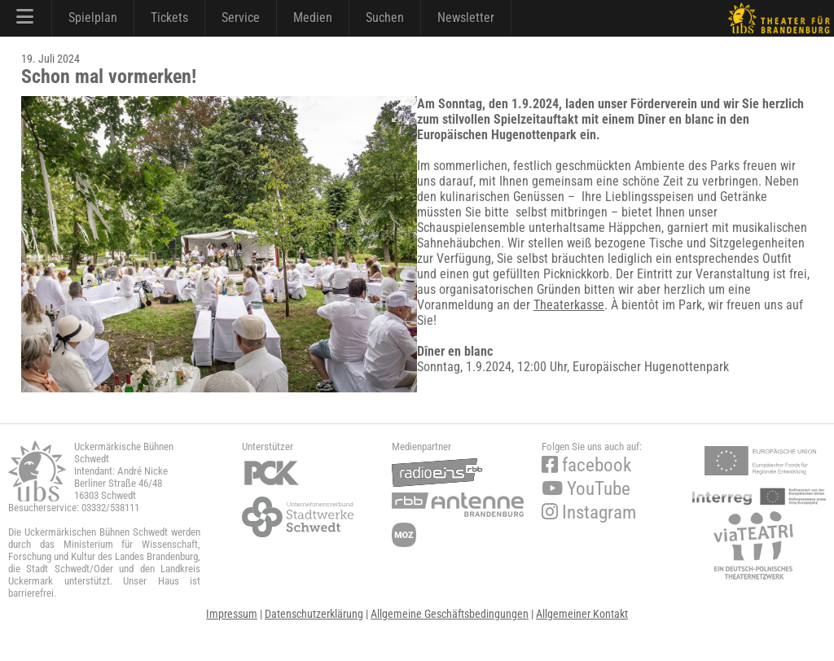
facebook (586, 465)
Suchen (385, 17)
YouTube (586, 489)
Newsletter (465, 17)
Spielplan (92, 17)
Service (241, 17)
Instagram (589, 512)
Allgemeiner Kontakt (582, 613)
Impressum (231, 613)
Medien (312, 17)
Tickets (169, 17)
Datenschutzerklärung (314, 613)
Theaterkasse (568, 305)
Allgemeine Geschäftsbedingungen (450, 613)
